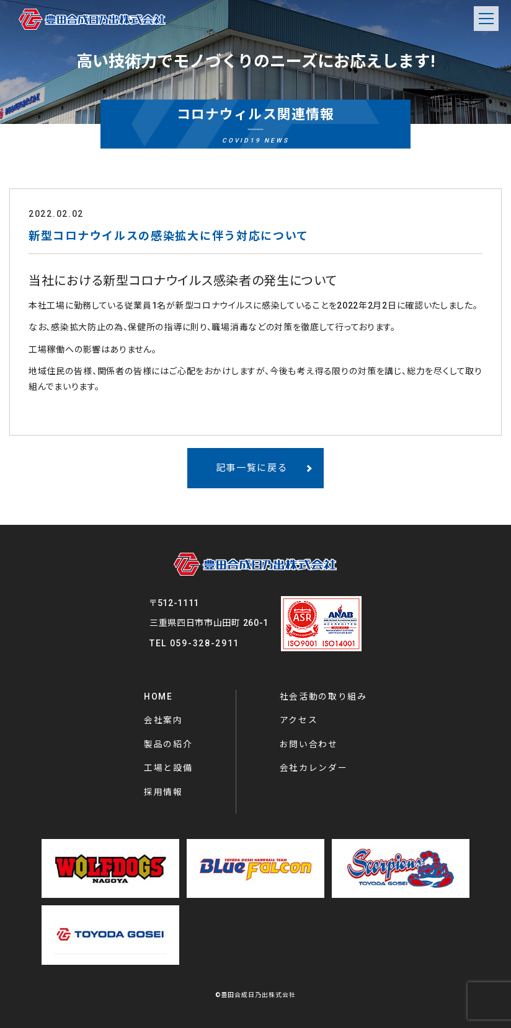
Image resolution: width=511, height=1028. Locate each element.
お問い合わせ (309, 744)
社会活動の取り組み (323, 696)
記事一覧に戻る (252, 467)
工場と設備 (168, 768)
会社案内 (163, 720)
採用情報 (163, 792)
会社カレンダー (314, 768)
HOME (158, 696)
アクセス (299, 720)
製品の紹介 (168, 744)
